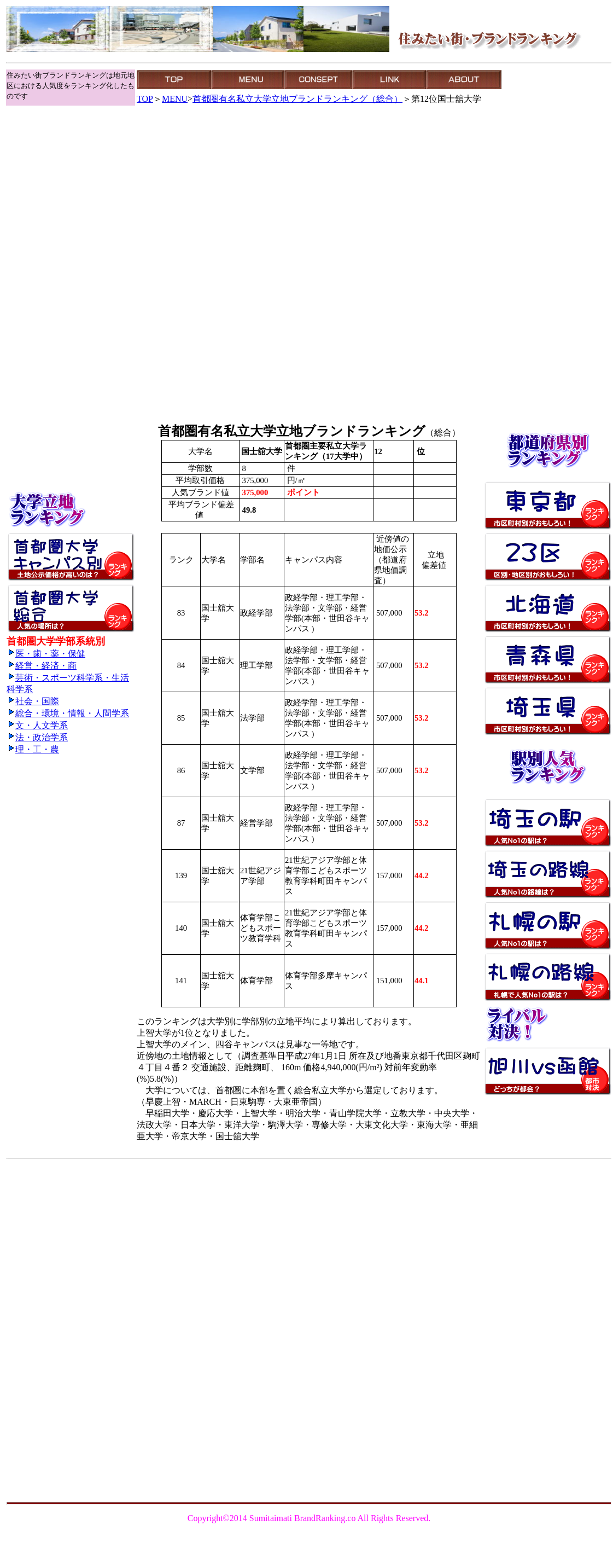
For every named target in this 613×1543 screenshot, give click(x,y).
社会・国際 (33, 701)
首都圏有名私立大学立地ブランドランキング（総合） (297, 98)
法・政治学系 (37, 737)
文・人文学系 (37, 725)
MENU (175, 98)
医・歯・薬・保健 (46, 653)
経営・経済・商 (42, 665)
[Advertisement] (56, 131)
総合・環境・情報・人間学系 (68, 713)
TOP (145, 98)
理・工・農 (33, 749)
